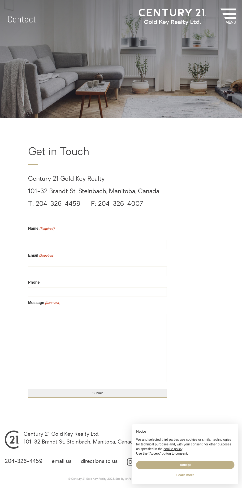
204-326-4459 (23, 461)
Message (49, 305)
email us (61, 461)
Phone (34, 282)
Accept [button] (185, 465)
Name (46, 230)
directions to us (99, 461)
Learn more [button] (185, 475)
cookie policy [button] (173, 449)
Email (46, 257)
